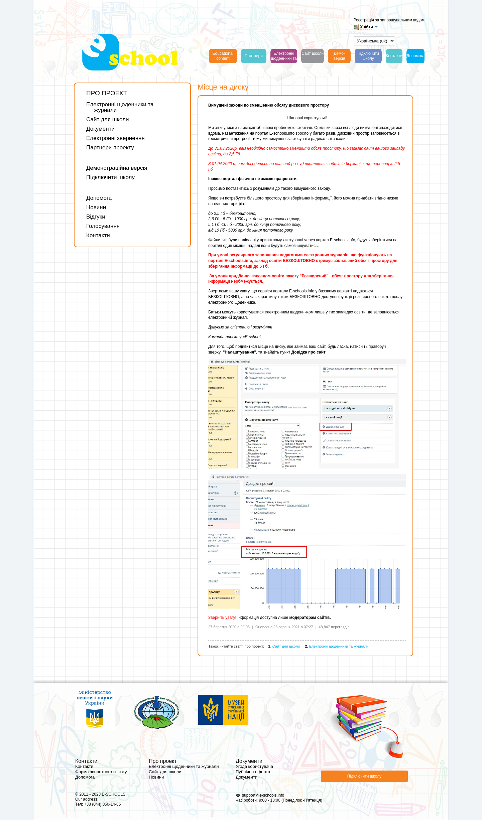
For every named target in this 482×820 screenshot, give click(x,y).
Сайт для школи (107, 119)
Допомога (99, 198)
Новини (96, 207)
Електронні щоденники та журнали (120, 107)
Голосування (103, 226)
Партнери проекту (110, 147)
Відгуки (95, 217)
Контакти (98, 235)
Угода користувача (254, 766)
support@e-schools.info (263, 795)
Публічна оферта (253, 771)
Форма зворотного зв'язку (101, 771)
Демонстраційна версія (116, 168)
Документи (100, 129)
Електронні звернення (115, 138)
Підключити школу (110, 177)
